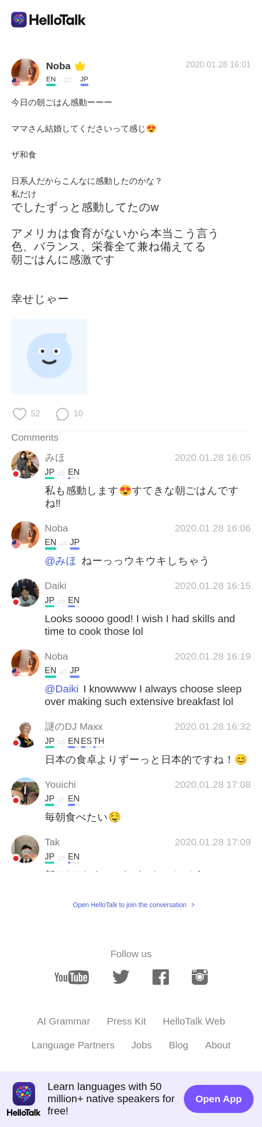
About (218, 1045)
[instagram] (200, 977)
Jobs (141, 1045)
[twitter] (121, 977)
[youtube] (71, 977)
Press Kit (126, 1021)
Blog (179, 1045)
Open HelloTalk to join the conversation (130, 905)
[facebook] (160, 977)
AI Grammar (63, 1021)
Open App (219, 1098)
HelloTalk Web (194, 1021)
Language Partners (73, 1045)
